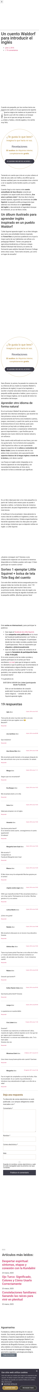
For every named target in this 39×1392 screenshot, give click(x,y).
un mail (12, 662)
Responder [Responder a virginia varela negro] (4, 901)
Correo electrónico (10, 1144)
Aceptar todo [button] (10, 1388)
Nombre (6, 1135)
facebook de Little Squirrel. (24, 632)
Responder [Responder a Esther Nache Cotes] (4, 997)
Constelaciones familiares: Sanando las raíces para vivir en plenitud (19, 1296)
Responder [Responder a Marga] (4, 780)
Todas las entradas (9, 1355)
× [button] (36, 1371)
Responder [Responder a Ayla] (4, 726)
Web (4, 1153)
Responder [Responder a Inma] (4, 814)
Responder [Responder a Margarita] (4, 1086)
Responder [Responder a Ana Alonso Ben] (4, 762)
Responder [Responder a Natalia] (4, 938)
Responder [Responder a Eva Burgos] (4, 797)
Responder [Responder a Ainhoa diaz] (4, 962)
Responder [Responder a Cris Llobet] (4, 1045)
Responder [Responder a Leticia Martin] (4, 919)
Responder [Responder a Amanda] (4, 838)
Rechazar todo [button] (28, 1388)
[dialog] (19, 1380)
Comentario (8, 1108)
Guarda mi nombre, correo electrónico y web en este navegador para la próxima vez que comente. (19, 1165)
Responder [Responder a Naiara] (4, 980)
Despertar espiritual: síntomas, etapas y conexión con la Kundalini (18, 1264)
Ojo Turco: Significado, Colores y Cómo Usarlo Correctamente (17, 1280)
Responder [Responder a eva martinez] (4, 743)
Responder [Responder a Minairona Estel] (4, 1062)
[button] (1, 1)
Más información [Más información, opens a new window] (7, 1382)
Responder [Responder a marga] (4, 1014)
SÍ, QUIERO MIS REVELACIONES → (19, 161)
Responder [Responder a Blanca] (4, 880)
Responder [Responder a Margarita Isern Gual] (4, 860)
